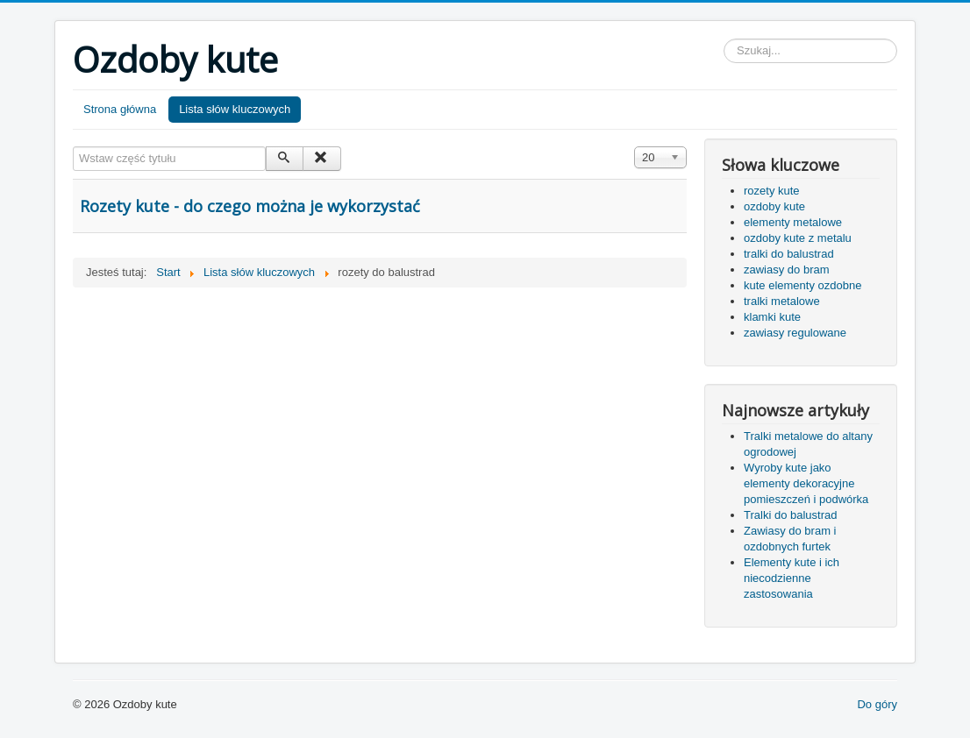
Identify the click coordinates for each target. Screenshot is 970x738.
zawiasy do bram (787, 269)
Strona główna (119, 109)
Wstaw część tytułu (73, 146)
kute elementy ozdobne (802, 285)
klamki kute (772, 316)
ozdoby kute (774, 206)
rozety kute (772, 190)
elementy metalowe (793, 222)
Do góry (877, 704)
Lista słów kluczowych (234, 109)
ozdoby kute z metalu (798, 238)
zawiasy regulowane (795, 332)
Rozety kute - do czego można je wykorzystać (250, 205)
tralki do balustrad (789, 253)
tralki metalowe (782, 301)
